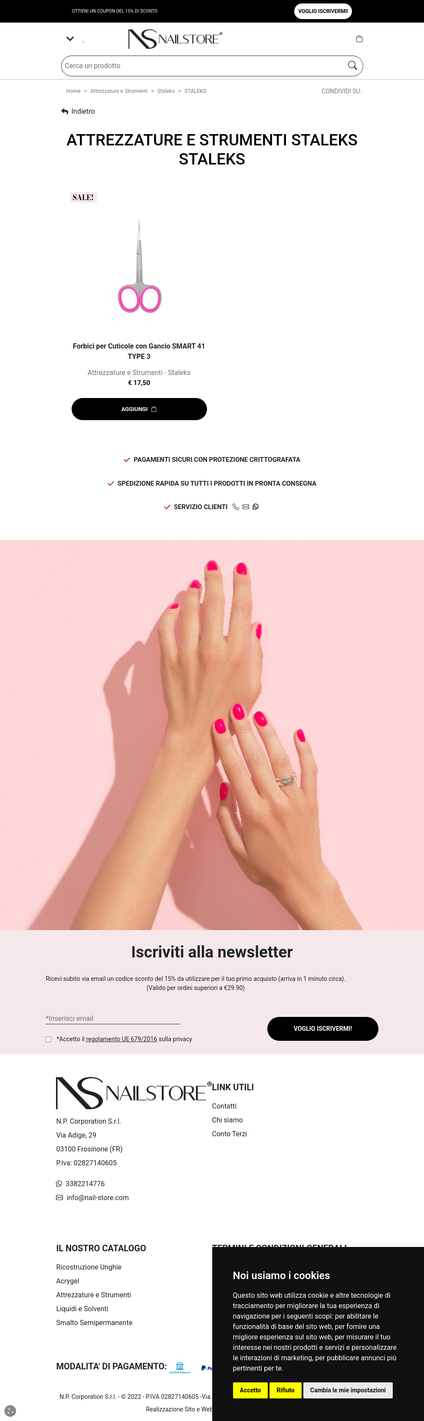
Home (73, 91)
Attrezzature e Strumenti (119, 91)
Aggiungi (139, 409)
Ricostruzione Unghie (89, 1267)
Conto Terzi (229, 1134)
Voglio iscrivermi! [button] (323, 11)
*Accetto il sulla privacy (124, 1039)
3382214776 (80, 1184)
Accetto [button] (250, 1390)
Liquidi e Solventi (82, 1309)
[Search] (200, 66)
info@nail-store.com (92, 1198)
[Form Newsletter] (113, 1018)
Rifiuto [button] (285, 1390)
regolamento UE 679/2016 (121, 1039)
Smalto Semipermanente (94, 1323)
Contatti (224, 1106)
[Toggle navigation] (70, 39)
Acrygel (67, 1281)
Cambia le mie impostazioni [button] (348, 1390)
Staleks (166, 91)
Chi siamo (227, 1120)
